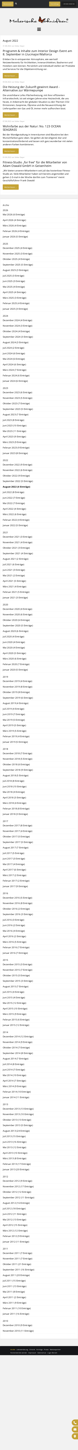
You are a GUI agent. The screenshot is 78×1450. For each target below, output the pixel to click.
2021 (5, 532)
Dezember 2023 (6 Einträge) (17, 392)
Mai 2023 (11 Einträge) (14, 431)
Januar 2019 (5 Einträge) (15, 741)
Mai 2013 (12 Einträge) (14, 1147)
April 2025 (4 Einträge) (14, 292)
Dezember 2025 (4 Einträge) (17, 247)
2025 (5, 243)
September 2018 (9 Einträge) (18, 769)
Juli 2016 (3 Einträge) (13, 919)
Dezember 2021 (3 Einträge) (17, 536)
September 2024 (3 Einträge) (18, 336)
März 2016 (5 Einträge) (14, 941)
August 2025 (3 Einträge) (15, 270)
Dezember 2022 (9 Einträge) (17, 464)
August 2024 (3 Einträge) (15, 342)
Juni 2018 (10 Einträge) (14, 786)
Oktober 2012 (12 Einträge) (17, 1191)
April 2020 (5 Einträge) (14, 653)
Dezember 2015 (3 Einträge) (17, 964)
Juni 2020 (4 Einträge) (14, 642)
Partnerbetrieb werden (18, 1353)
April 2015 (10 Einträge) (15, 1008)
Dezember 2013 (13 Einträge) (18, 1108)
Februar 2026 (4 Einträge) (16, 231)
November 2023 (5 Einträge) (17, 397)
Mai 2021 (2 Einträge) (14, 575)
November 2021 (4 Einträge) (17, 542)
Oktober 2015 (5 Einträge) (16, 975)
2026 (5, 210)
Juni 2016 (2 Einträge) (14, 925)
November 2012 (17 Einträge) (18, 1186)
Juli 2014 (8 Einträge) (13, 1064)
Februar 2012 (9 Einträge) (16, 1236)
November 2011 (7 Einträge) (17, 1258)
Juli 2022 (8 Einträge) (13, 492)
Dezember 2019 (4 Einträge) (17, 681)
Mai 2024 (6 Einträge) (14, 358)
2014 (5, 1032)
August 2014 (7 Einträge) (15, 1058)
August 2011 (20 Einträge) (16, 1275)
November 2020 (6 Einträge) (17, 614)
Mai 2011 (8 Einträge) (14, 1291)
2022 (5, 460)
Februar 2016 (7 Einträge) (16, 947)
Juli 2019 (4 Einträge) (13, 708)
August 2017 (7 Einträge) (15, 847)
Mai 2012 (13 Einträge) (14, 1219)
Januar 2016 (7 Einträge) (15, 952)
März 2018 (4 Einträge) (14, 802)
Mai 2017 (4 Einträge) (14, 864)
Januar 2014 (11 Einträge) (16, 1097)
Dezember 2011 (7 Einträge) (17, 1253)
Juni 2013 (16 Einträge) (14, 1141)
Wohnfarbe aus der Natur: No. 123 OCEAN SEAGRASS (32, 127)
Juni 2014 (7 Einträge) (14, 1069)
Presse (46, 1349)
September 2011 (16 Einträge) (18, 1269)
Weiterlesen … (10, 75)
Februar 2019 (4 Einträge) (16, 736)
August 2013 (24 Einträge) (16, 1130)
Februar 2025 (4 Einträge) (16, 303)
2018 (5, 748)
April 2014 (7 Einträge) (14, 1080)
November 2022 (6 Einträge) (17, 470)
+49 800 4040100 (68, 4)
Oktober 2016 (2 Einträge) (16, 908)
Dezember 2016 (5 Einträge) (17, 897)
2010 (5, 1320)
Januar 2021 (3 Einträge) (15, 597)
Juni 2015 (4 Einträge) (14, 997)
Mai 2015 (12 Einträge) (14, 1002)
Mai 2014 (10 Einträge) (14, 1075)
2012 (5, 1176)
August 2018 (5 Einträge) (15, 775)
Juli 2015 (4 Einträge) (13, 991)
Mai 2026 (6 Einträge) (14, 214)
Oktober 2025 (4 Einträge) (16, 259)
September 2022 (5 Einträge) (18, 481)
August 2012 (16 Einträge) (16, 1202)
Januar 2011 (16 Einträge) (16, 1313)
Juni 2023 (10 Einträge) (14, 425)
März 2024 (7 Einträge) (14, 369)
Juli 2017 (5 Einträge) (13, 853)
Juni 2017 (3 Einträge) (14, 858)
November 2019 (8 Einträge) (17, 686)
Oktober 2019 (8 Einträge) (16, 692)
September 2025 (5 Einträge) (18, 264)
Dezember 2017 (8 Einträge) (17, 825)
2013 (5, 1104)
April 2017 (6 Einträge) (14, 869)
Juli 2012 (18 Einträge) (14, 1208)
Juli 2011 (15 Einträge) (14, 1280)
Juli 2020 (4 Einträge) (13, 636)
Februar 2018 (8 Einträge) (16, 808)
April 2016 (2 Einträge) (14, 936)
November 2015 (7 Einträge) (17, 969)
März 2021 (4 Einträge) (14, 586)
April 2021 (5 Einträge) (14, 580)
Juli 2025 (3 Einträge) (13, 275)
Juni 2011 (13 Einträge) (14, 1286)
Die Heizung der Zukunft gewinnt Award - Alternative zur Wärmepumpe (31, 88)
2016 (5, 893)
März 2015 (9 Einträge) (14, 1013)
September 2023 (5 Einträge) (18, 408)
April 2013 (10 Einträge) (15, 1152)
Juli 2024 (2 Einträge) (13, 347)
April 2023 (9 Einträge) (14, 436)
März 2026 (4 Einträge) (14, 225)
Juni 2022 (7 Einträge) (14, 497)
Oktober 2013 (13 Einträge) (17, 1119)
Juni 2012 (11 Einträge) (14, 1213)
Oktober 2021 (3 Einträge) (16, 547)
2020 (5, 604)
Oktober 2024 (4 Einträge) (16, 331)
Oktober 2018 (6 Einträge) (16, 764)
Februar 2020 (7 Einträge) (16, 664)
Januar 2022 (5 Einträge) (15, 525)
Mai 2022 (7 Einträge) (14, 503)
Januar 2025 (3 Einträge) (15, 308)
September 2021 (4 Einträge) (18, 553)
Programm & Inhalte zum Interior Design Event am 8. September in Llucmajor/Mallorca (37, 52)
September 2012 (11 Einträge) (18, 1197)
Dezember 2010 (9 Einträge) (17, 1325)
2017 (5, 821)
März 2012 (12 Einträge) (15, 1230)
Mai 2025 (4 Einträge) (14, 286)
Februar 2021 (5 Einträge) (16, 591)
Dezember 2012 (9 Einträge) (17, 1180)
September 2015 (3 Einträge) (18, 980)
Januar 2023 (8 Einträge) (15, 453)
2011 (5, 1248)
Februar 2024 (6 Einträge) (16, 375)
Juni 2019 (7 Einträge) (14, 714)
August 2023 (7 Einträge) (15, 414)
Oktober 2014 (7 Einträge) (16, 1047)
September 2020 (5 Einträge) (18, 625)
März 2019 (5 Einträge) (14, 730)
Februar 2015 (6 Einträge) (16, 1019)
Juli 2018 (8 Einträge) (13, 780)
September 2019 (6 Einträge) (18, 697)
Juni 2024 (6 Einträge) (14, 353)
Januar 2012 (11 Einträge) (16, 1241)
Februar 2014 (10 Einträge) (17, 1091)
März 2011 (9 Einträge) (14, 1302)
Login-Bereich (52, 1353)
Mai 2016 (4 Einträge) (14, 930)
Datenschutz (41, 1353)
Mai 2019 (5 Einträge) (14, 719)
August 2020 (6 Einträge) (15, 631)
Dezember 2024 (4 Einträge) (17, 320)
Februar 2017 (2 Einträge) (16, 880)
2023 (5, 388)
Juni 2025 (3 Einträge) (14, 281)
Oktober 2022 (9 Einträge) (16, 475)
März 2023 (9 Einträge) (14, 442)
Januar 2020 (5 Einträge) (15, 669)
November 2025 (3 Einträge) (17, 253)
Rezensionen (8, 4)
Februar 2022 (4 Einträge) (16, 519)
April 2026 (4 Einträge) (14, 220)
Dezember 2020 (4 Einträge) (17, 608)
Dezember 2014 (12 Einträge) (18, 1036)
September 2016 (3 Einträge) (18, 914)
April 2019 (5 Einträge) (14, 725)
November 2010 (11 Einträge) (18, 1330)
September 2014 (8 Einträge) (18, 1053)
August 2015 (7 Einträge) (15, 986)
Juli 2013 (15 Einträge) (14, 1136)
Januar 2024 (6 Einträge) (15, 380)
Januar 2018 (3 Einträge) (15, 814)
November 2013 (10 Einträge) (18, 1114)
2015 (5, 959)
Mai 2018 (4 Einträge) (14, 791)
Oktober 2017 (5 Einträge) (16, 836)
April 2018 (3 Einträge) (14, 797)
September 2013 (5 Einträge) (18, 1125)
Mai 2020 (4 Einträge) (14, 647)
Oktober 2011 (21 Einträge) (17, 1264)
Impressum (32, 1353)
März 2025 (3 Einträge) (14, 297)
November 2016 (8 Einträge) (17, 903)
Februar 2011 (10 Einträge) (17, 1308)
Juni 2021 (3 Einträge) (14, 569)
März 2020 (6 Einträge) (14, 658)
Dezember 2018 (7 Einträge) (17, 753)
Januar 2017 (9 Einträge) (15, 886)
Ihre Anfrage (55, 4)
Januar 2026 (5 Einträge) (15, 236)
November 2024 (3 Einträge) (17, 325)
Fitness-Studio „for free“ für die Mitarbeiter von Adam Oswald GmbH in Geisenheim (35, 163)
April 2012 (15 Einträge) (15, 1225)
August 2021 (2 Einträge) (15, 558)
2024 (5, 315)
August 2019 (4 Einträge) (15, 703)
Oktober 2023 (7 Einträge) (16, 403)
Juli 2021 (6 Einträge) (13, 564)
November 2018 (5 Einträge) (17, 758)
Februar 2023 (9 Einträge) (16, 447)
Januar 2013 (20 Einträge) (16, 1169)
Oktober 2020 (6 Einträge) (16, 620)
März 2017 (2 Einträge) (14, 875)
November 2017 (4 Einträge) (17, 831)
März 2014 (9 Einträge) (14, 1086)
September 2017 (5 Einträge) (18, 842)
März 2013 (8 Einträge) (14, 1158)
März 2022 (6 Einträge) (14, 514)
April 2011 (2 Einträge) (14, 1297)
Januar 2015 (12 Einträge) (16, 1025)
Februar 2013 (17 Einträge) (17, 1163)
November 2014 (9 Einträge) (17, 1042)
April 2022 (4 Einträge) (14, 508)
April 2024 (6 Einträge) (14, 364)
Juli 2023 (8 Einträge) (13, 420)
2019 (5, 676)
